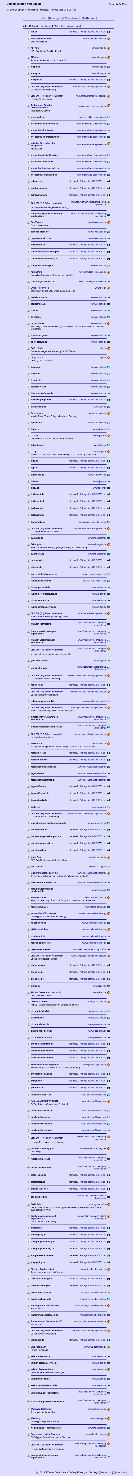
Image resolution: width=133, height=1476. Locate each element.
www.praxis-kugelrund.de (95, 701)
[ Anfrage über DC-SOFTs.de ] (64, 10)
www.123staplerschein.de (95, 38)
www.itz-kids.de (99, 743)
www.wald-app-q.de (97, 1409)
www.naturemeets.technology (93, 913)
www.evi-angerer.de (97, 538)
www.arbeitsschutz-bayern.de (93, 106)
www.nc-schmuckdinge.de (94, 923)
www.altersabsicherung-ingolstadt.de (89, 86)
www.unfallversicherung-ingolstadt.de (89, 1330)
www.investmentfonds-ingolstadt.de (90, 734)
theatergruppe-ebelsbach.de (93, 1292)
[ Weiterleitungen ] (71, 18)
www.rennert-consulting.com (93, 1148)
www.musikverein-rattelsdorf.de (92, 767)
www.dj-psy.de (99, 429)
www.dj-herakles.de (97, 413)
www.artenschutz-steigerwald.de (92, 124)
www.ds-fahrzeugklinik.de (94, 574)
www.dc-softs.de (98, 265)
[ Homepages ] (54, 18)
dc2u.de (103, 348)
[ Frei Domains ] (89, 18)
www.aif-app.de (99, 48)
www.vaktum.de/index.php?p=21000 (89, 949)
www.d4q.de (100, 288)
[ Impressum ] (120, 1472)
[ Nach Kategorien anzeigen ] (67, 26)
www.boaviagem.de (97, 222)
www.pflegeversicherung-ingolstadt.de (88, 956)
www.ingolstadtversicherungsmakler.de (89, 707)
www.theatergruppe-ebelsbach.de (91, 1305)
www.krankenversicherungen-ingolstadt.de (86, 813)
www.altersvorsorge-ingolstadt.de (91, 96)
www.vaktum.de (99, 587)
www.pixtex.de (100, 986)
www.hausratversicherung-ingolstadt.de (88, 692)
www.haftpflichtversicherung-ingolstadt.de (87, 675)
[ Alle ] (43, 18)
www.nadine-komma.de (96, 897)
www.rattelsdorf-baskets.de (94, 1095)
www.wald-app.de (98, 1418)
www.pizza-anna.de (97, 1002)
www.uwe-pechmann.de (95, 1347)
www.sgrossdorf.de (97, 1204)
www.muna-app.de (97, 857)
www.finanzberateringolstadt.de (92, 613)
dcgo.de (103, 357)
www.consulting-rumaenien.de (93, 117)
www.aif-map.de (99, 57)
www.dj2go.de (100, 407)
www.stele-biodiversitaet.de (93, 1269)
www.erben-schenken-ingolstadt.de (90, 528)
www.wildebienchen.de (95, 1434)
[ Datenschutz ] (106, 1472)
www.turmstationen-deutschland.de (90, 1321)
